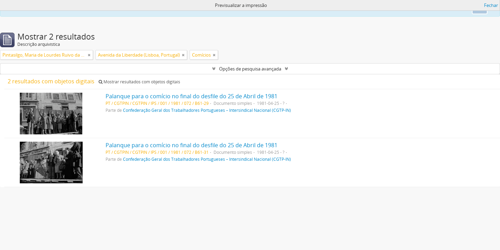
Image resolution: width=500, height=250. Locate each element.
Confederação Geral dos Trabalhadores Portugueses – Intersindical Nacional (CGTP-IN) (207, 110)
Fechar (491, 5)
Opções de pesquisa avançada (250, 69)
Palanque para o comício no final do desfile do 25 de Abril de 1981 (191, 96)
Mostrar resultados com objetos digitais (139, 82)
